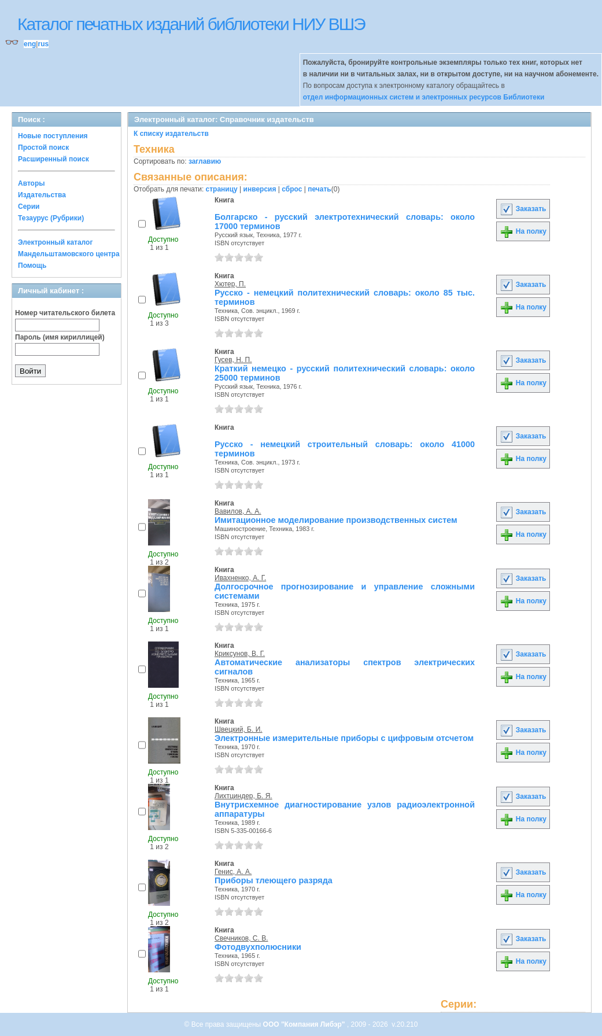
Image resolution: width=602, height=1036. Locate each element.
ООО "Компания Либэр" (305, 1024)
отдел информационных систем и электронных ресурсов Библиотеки (424, 97)
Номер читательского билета (65, 313)
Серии (28, 206)
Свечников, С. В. (241, 938)
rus (43, 44)
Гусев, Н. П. (233, 360)
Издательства (42, 195)
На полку (523, 231)
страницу (222, 189)
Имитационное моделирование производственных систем (336, 520)
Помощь (32, 265)
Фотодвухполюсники (258, 947)
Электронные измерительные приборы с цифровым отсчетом (344, 738)
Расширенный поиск (53, 159)
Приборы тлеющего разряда (274, 880)
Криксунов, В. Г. (240, 654)
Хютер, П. (230, 284)
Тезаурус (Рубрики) (51, 218)
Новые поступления (53, 136)
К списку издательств (171, 134)
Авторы (31, 183)
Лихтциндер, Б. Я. (243, 796)
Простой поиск (43, 147)
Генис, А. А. (233, 872)
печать (319, 189)
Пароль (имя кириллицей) (60, 337)
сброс (292, 189)
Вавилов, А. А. (238, 511)
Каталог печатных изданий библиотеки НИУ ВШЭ (191, 24)
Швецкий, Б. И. (239, 729)
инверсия (259, 189)
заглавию (205, 161)
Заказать (523, 209)
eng (30, 44)
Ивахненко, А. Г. (240, 578)
